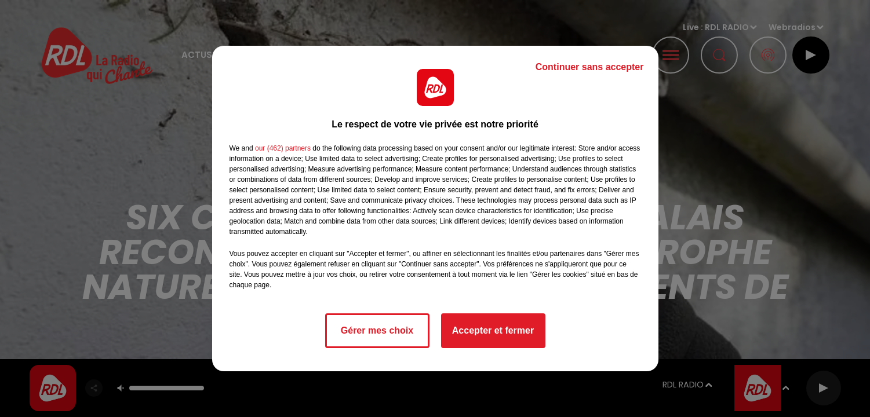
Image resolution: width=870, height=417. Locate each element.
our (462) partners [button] (283, 148)
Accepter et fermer (493, 330)
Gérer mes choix (377, 330)
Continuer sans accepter (590, 67)
